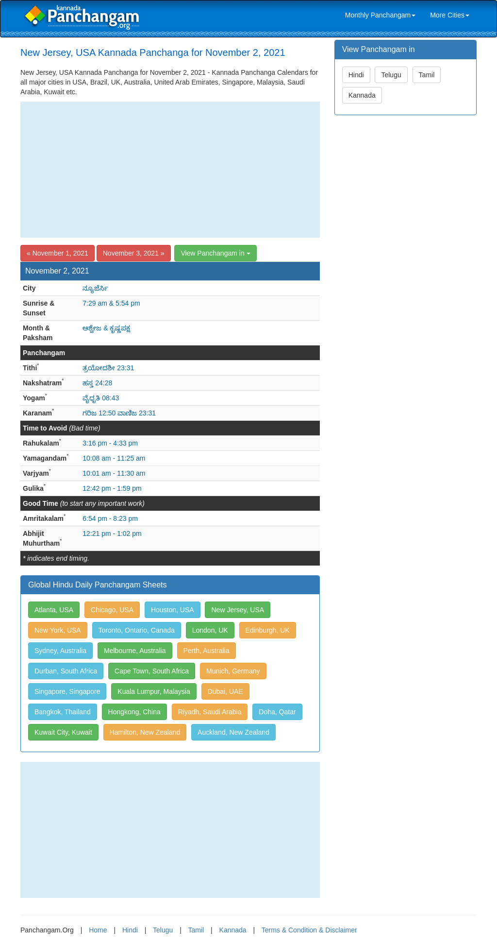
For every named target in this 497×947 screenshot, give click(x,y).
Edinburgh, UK (268, 630)
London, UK (210, 630)
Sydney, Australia (60, 650)
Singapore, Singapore (67, 691)
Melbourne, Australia (135, 650)
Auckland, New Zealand (233, 732)
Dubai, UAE (225, 691)
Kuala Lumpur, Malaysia (153, 691)
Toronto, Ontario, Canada (137, 630)
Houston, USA (172, 610)
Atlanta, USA (53, 610)
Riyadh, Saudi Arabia (210, 712)
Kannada (362, 95)
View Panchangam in (215, 253)
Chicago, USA (112, 610)
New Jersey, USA (237, 610)
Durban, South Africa (65, 671)
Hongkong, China (134, 712)
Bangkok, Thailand (62, 712)
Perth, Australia (206, 650)
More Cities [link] (449, 15)
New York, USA (57, 630)
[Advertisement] (170, 170)
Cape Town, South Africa (152, 671)
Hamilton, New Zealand (145, 732)
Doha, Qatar (277, 712)
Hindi (356, 75)
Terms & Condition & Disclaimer (309, 930)
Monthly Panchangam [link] (380, 15)
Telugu (391, 75)
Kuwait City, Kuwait (63, 732)
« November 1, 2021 (57, 253)
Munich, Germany (233, 671)
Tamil (427, 75)
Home (98, 930)
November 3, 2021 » (134, 253)
